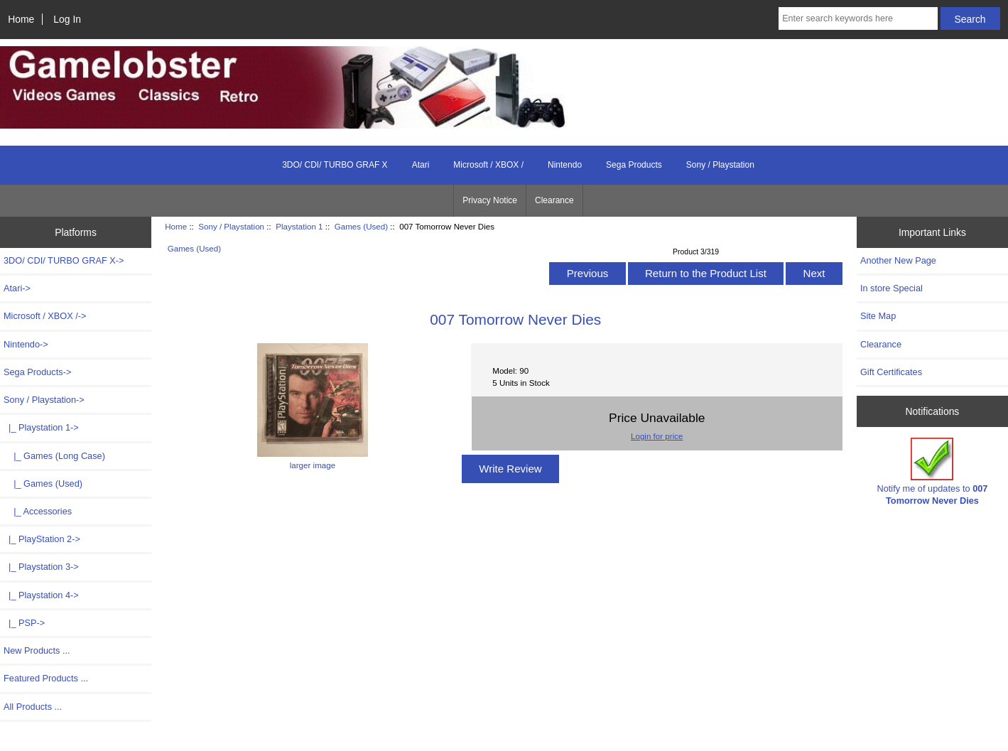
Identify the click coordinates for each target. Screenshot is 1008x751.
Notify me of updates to (932, 471)
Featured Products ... (46, 678)
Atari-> (17, 288)
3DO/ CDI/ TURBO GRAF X (334, 165)
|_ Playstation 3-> (41, 566)
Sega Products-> (37, 372)
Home (21, 19)
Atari (421, 165)
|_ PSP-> (24, 622)
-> (44, 399)
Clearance (554, 200)
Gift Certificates (891, 372)
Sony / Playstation (231, 226)
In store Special (891, 288)
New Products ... (37, 650)
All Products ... (33, 706)
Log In (67, 19)
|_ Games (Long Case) (54, 455)
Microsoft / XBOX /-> (45, 315)
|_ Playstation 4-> (41, 595)
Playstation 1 (299, 226)
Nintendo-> (26, 344)
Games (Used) (361, 226)
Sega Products (634, 165)
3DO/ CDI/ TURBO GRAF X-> (64, 260)
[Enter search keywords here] (858, 18)
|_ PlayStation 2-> (42, 539)
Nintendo (565, 165)
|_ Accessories (38, 511)
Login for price (657, 436)
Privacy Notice (489, 200)
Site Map (878, 315)
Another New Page (898, 260)
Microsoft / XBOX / (488, 165)
